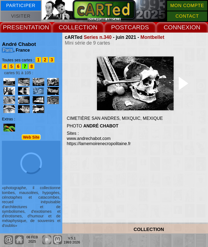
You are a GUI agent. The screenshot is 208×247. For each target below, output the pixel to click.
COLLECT (72, 27)
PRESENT (17, 27)
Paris (7, 50)
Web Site (31, 137)
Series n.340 (98, 37)
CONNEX (177, 27)
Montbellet (152, 37)
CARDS (138, 27)
